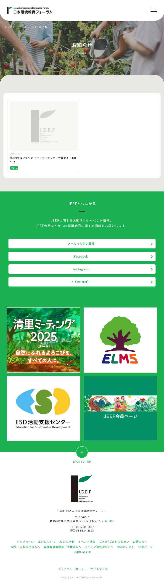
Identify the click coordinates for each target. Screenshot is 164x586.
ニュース (29, 26)
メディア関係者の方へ (99, 547)
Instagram (81, 269)
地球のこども (126, 547)
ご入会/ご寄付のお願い (114, 541)
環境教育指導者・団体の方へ (62, 547)
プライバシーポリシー (72, 569)
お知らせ (14, 168)
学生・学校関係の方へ (25, 547)
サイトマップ (99, 569)
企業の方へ (140, 541)
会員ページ (145, 547)
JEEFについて (47, 541)
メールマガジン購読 (81, 243)
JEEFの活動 (66, 541)
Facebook (81, 256)
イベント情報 (86, 541)
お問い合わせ (83, 552)
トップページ (12, 26)
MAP (112, 521)
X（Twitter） (80, 281)
